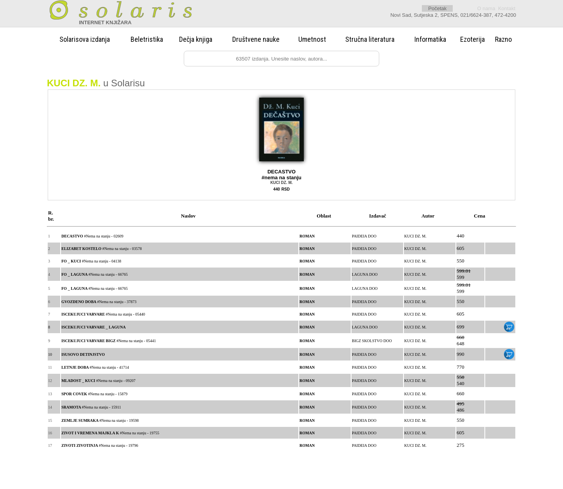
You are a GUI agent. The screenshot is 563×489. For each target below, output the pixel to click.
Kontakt (506, 8)
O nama (486, 8)
